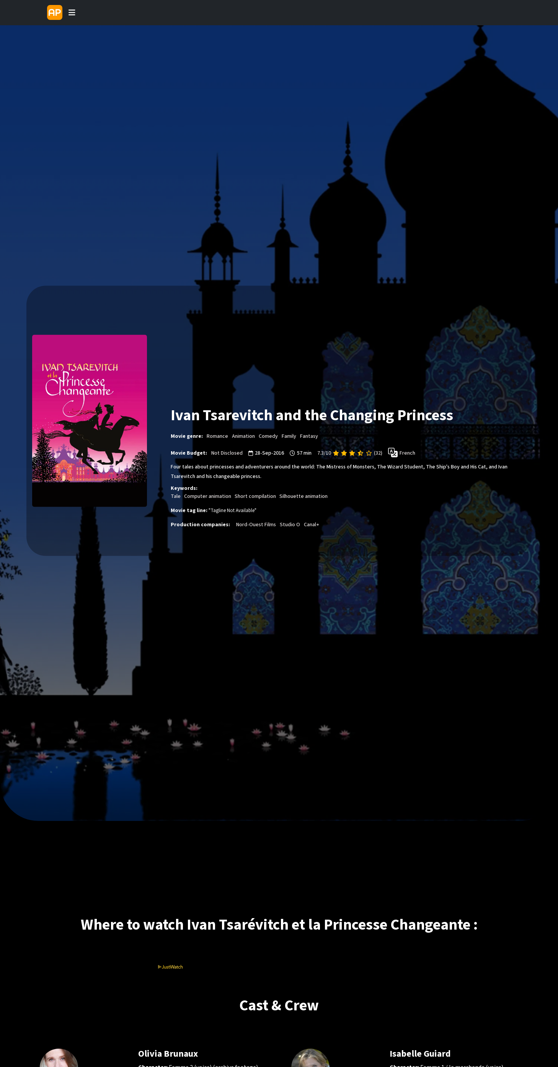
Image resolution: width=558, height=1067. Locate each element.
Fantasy (309, 436)
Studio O (290, 525)
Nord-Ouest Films (256, 525)
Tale (176, 496)
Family (289, 436)
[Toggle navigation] (72, 12)
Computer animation (207, 496)
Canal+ (311, 525)
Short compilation (255, 496)
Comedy (268, 436)
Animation (243, 436)
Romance (217, 436)
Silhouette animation (303, 496)
